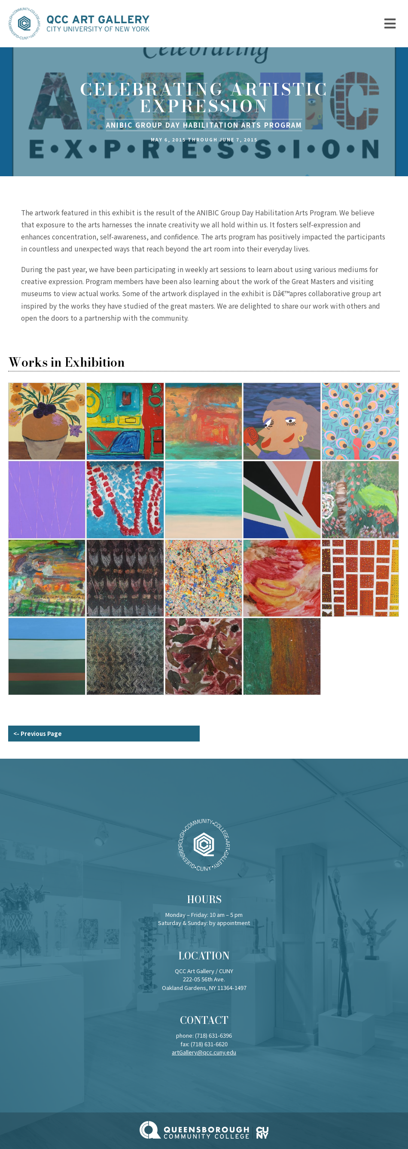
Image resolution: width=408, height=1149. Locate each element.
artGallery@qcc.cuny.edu (204, 1052)
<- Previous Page (37, 733)
